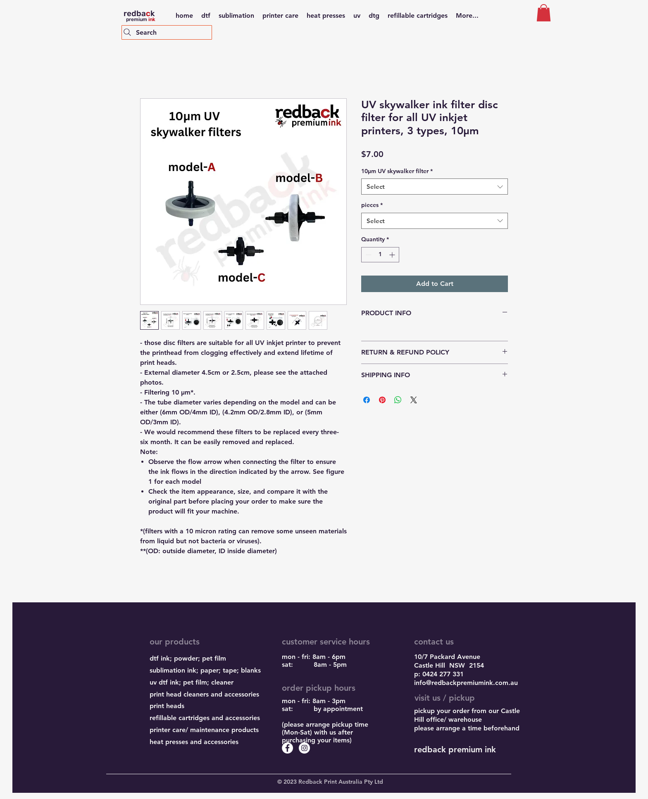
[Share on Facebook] (367, 400)
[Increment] (393, 254)
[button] (543, 12)
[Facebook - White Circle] (287, 748)
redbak (139, 13)
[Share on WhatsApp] (398, 400)
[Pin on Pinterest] (382, 400)
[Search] (167, 32)
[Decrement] (367, 254)
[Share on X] (414, 400)
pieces (372, 205)
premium (139, 19)
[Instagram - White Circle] (304, 748)
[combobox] (434, 186)
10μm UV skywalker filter (397, 171)
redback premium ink (455, 749)
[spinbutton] (380, 254)
